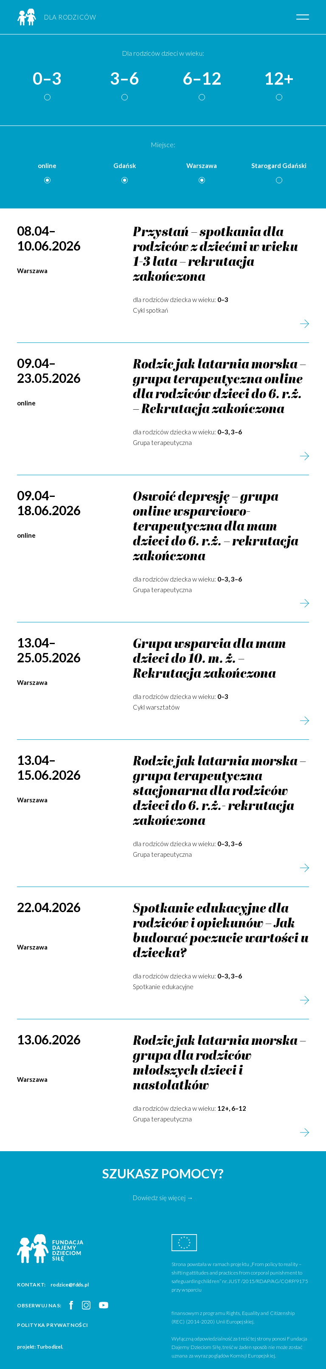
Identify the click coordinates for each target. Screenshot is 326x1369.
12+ (279, 78)
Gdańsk (124, 165)
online (47, 165)
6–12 (202, 78)
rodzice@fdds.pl (70, 1284)
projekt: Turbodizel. (40, 1346)
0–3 (47, 78)
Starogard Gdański (278, 165)
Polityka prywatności (52, 1325)
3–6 (124, 78)
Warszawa (201, 165)
